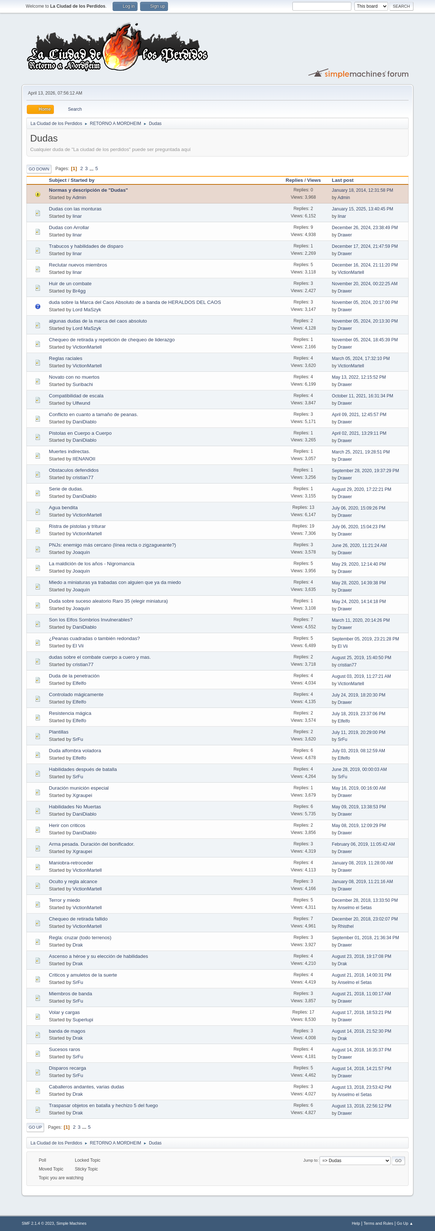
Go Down (39, 169)
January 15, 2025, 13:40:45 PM (362, 209)
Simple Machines (71, 1223)
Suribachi (83, 384)
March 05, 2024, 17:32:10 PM (361, 358)
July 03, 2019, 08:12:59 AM (358, 750)
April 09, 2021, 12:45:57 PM (359, 414)
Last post (346, 180)
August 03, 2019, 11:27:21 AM (361, 676)
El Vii (78, 645)
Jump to (310, 1160)
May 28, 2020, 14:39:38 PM (359, 582)
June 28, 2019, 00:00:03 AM (359, 769)
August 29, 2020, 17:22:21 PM (361, 489)
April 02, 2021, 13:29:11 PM (359, 433)
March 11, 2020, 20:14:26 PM (361, 620)
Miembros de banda (70, 993)
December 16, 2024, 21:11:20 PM (365, 265)
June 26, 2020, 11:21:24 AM (359, 545)
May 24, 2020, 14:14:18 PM (359, 601)
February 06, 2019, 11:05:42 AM (363, 844)
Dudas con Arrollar (69, 227)
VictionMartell (351, 272)
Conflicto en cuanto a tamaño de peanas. (93, 414)
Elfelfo (79, 683)
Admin (79, 197)
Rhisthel (346, 926)
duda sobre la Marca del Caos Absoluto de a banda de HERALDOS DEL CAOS (135, 302)
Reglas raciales (65, 358)
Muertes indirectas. (69, 451)
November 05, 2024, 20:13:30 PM (365, 321)
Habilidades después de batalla (83, 769)
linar (77, 216)
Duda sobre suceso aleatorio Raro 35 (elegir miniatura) (108, 601)
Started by (83, 180)
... (92, 168)
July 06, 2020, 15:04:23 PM (358, 526)
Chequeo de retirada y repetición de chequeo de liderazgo (112, 339)
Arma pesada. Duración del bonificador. (91, 844)
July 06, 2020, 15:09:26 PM (358, 508)
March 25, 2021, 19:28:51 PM (361, 452)
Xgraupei (82, 795)
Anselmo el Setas (354, 907)
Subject (57, 180)
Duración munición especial (79, 788)
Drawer (345, 235)
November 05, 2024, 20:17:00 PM (365, 302)
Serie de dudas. (66, 489)
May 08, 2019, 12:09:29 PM (359, 825)
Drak (78, 945)
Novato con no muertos (74, 377)
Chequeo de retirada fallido (78, 919)
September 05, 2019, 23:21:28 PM (365, 639)
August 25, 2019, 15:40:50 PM (361, 657)
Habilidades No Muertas (75, 806)
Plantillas (58, 732)
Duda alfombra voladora (75, 750)
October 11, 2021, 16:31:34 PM (362, 395)
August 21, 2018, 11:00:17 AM (361, 993)
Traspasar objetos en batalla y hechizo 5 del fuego (103, 1105)
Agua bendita (63, 507)
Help (356, 1223)
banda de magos (67, 1031)
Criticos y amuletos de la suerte (83, 975)
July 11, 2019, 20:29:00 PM (358, 732)
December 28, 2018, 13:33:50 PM (365, 900)
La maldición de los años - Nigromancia (91, 563)
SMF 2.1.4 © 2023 (38, 1223)
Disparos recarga (67, 1068)
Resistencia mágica (70, 713)
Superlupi (83, 1019)
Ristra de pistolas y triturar (77, 526)
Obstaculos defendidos (74, 470)
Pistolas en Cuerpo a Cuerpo (80, 433)
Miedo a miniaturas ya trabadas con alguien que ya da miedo (115, 582)
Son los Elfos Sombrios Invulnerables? (90, 619)
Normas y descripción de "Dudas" (88, 190)
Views (314, 180)
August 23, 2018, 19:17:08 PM (361, 956)
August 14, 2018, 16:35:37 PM (361, 1049)
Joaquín (81, 552)
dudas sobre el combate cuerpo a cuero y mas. (100, 657)
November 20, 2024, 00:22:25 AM (365, 283)
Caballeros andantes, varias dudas (86, 1086)
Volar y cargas (64, 1012)
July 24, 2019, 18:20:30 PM (358, 695)
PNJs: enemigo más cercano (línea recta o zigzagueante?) (112, 545)
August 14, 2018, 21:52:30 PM (361, 1031)
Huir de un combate (70, 283)
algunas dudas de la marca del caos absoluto (98, 321)
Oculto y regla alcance (73, 881)
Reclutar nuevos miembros (78, 265)
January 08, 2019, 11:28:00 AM (362, 863)
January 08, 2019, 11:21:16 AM (362, 881)
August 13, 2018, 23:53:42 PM (361, 1087)
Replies (294, 180)
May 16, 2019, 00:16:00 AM (359, 788)
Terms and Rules (378, 1223)
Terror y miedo (64, 900)
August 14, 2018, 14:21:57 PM (361, 1068)
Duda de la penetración (74, 676)
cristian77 (83, 477)
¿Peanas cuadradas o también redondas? (94, 638)
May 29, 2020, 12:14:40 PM (359, 564)
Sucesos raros (64, 1049)
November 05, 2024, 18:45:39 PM (365, 339)
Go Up (35, 1127)
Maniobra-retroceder (71, 863)
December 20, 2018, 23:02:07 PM (365, 919)
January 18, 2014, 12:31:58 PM (362, 190)
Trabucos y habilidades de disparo (86, 246)
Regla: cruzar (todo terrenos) (80, 937)
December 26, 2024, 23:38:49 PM (365, 227)
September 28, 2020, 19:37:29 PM (365, 470)
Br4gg (79, 291)
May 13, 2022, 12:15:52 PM (359, 377)
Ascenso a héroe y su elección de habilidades (98, 956)
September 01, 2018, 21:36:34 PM (365, 937)
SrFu (78, 739)
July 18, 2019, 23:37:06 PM (358, 713)
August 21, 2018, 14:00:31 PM (361, 975)
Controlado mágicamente (76, 694)
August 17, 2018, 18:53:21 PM (361, 1012)
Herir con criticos (67, 825)
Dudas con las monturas (75, 209)
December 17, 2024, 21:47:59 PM (365, 246)
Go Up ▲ (405, 1223)
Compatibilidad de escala (76, 395)
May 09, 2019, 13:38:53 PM (359, 806)
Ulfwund (81, 403)
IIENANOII (84, 459)
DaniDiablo (84, 422)
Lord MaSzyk (87, 309)
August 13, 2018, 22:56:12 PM (361, 1106)
